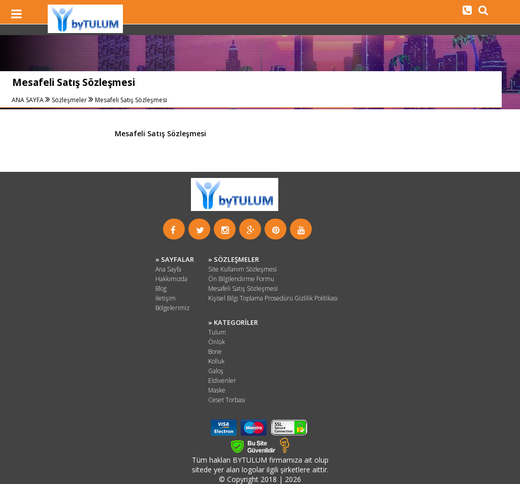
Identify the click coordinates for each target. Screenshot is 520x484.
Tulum (217, 332)
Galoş (215, 371)
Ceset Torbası (226, 400)
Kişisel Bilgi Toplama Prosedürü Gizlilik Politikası (273, 298)
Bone (215, 351)
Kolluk (216, 361)
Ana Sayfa (168, 269)
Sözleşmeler (69, 100)
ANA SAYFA (28, 100)
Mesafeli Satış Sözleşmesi (131, 100)
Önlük (216, 342)
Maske (216, 390)
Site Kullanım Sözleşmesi (242, 269)
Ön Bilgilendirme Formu (241, 279)
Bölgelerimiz (172, 308)
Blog (161, 288)
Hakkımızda (171, 279)
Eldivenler (222, 380)
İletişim (165, 298)
